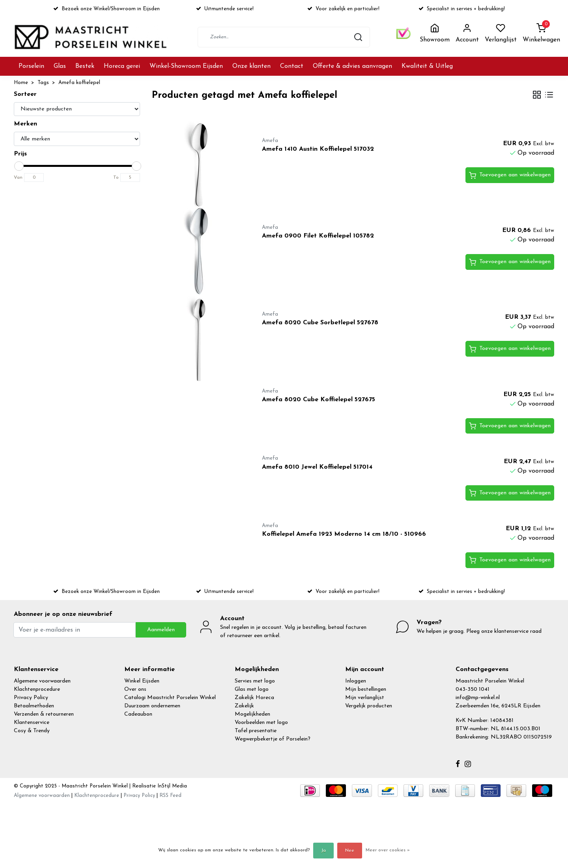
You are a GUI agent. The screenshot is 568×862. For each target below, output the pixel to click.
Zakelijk (244, 706)
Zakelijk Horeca (254, 698)
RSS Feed (170, 795)
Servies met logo (255, 681)
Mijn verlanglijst (364, 698)
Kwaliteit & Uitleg (427, 66)
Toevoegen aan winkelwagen (510, 175)
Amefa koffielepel (79, 82)
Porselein (31, 66)
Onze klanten (251, 66)
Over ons (135, 689)
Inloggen (355, 681)
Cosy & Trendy (32, 731)
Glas (60, 66)
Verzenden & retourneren (44, 714)
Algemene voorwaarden (42, 681)
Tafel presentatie (256, 731)
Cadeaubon (138, 714)
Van (18, 177)
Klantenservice (31, 723)
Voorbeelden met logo (261, 723)
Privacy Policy (31, 698)
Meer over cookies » (388, 850)
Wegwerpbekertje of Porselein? (272, 739)
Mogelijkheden (252, 714)
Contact (291, 66)
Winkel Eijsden (141, 681)
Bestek (84, 66)
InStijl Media (171, 786)
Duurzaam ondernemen (152, 706)
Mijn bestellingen (365, 689)
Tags (43, 82)
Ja (323, 850)
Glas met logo (252, 689)
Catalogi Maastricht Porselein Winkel (170, 698)
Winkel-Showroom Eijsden (186, 66)
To (116, 177)
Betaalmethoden (34, 706)
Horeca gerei (122, 66)
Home (21, 82)
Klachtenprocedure (37, 689)
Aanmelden (161, 630)
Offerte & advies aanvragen (352, 66)
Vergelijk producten (368, 706)
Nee (349, 850)
